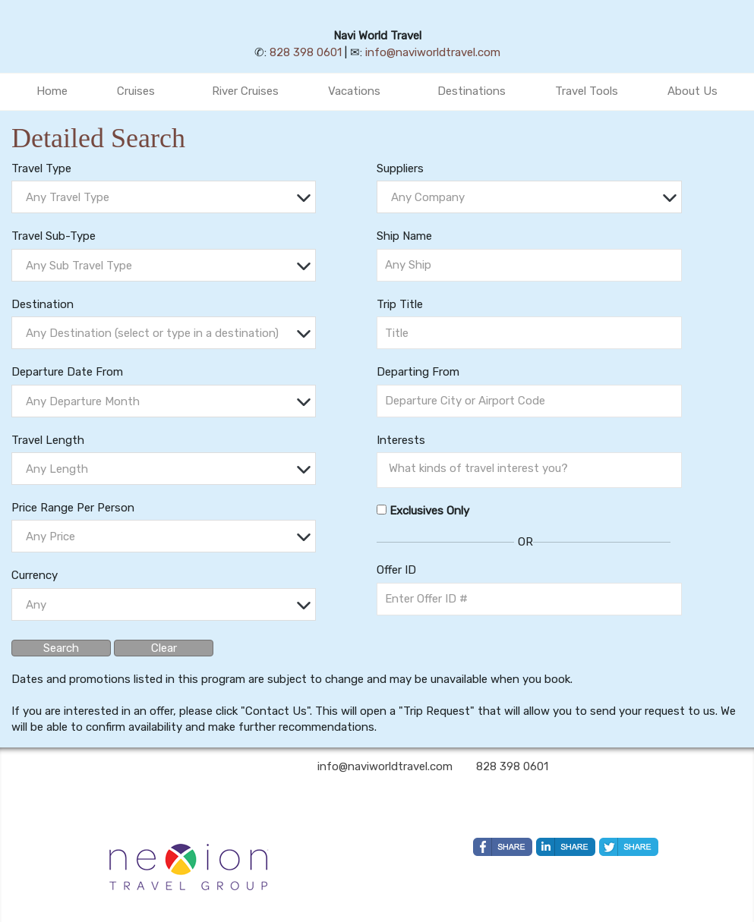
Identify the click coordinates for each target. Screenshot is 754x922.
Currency (34, 575)
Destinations (471, 91)
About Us (692, 91)
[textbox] (167, 197)
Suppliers (400, 168)
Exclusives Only (429, 511)
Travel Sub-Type (53, 236)
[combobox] (163, 197)
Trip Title (400, 304)
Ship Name (404, 236)
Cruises (136, 91)
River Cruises (245, 91)
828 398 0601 (306, 52)
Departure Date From (67, 372)
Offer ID (396, 570)
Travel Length (47, 440)
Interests (401, 440)
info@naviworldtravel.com (432, 52)
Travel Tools (586, 91)
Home (52, 91)
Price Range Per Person (72, 507)
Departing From (418, 372)
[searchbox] (533, 468)
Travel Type (41, 168)
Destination (42, 304)
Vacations (354, 91)
